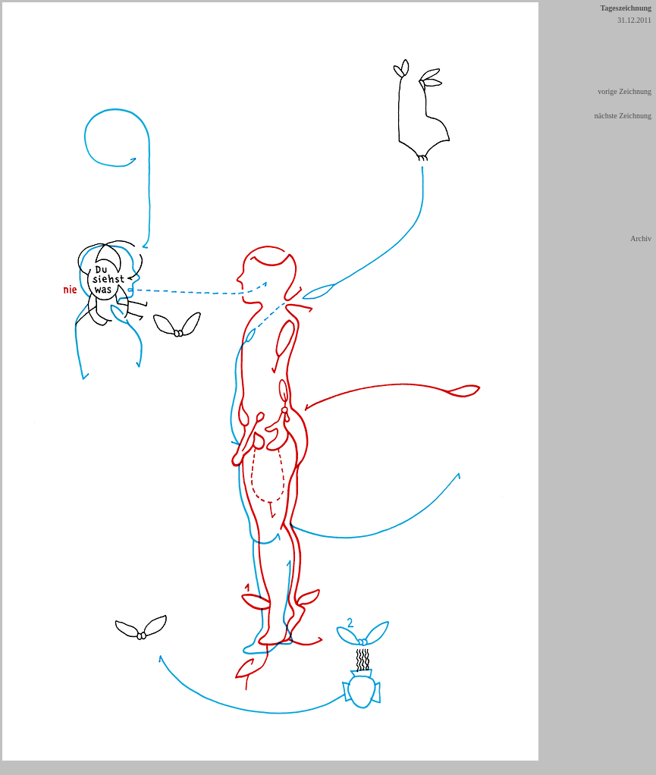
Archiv (640, 238)
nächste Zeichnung (623, 115)
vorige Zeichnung (624, 91)
